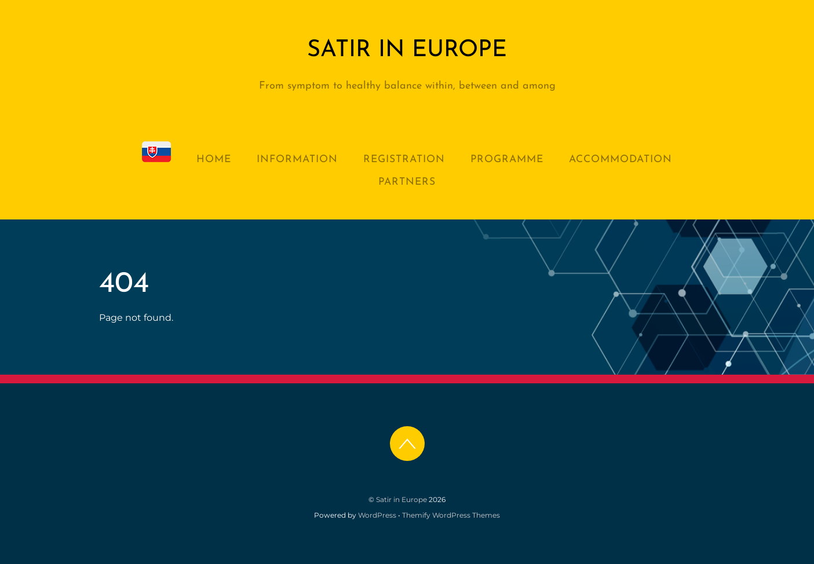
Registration (404, 159)
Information (297, 159)
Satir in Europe (401, 499)
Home (213, 159)
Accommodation (620, 159)
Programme (506, 159)
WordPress (377, 515)
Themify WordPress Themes (451, 515)
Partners (407, 182)
